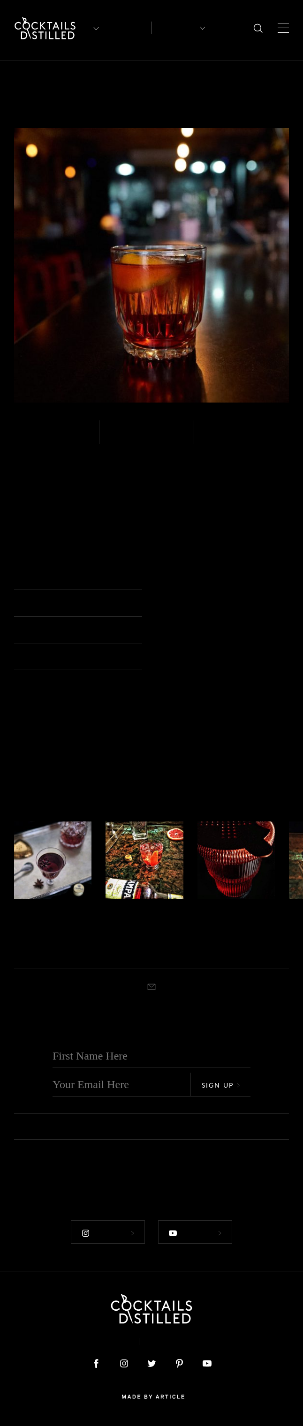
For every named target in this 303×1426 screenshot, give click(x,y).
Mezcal (32, 438)
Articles (127, 28)
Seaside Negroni (129, 929)
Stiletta (34, 922)
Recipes (175, 28)
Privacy (170, 1340)
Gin (110, 908)
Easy (121, 438)
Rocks (172, 577)
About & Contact (89, 1340)
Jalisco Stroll (234, 922)
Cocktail (45, 951)
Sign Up (221, 1085)
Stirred (221, 438)
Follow (108, 1232)
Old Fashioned (144, 951)
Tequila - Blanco (35, 908)
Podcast (232, 1340)
